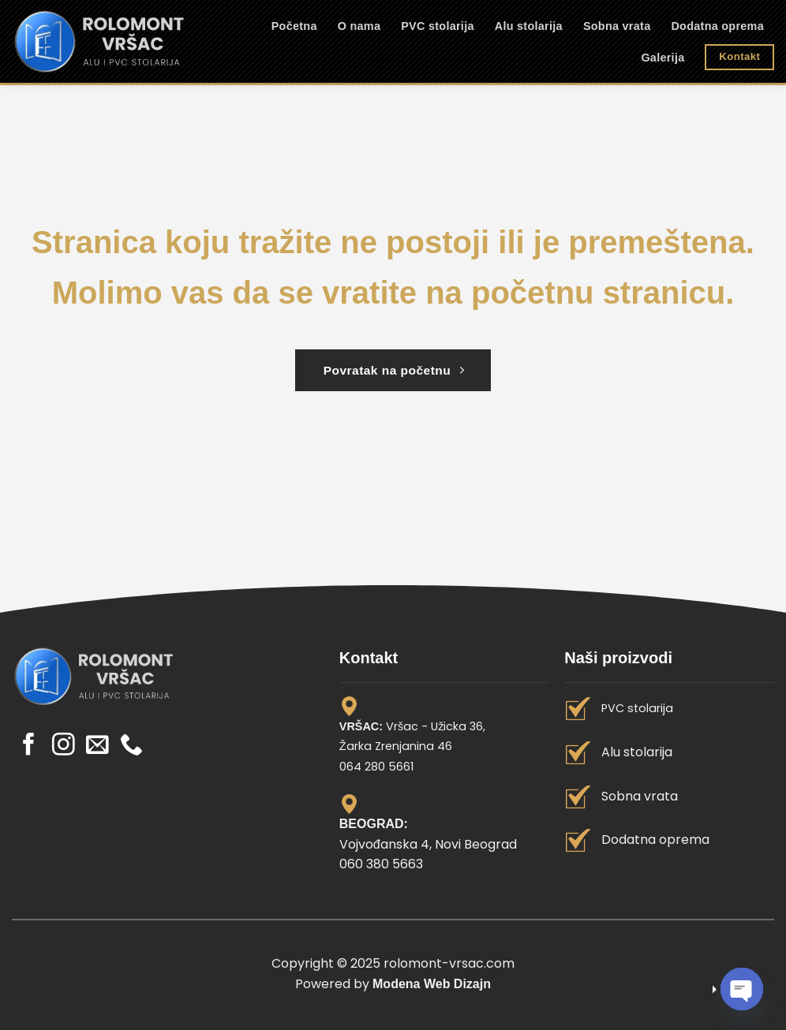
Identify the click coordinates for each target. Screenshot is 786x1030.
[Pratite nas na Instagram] (63, 746)
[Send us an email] (97, 746)
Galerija (662, 57)
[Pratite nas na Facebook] (28, 746)
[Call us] (131, 746)
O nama (359, 26)
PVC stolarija (437, 26)
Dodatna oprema (717, 26)
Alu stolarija (529, 26)
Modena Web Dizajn (431, 984)
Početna (294, 26)
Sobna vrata (617, 26)
